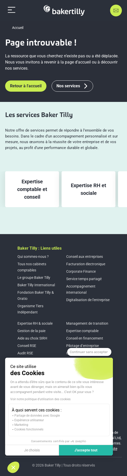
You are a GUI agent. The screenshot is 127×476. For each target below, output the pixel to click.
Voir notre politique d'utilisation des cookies (40, 399)
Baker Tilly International (36, 285)
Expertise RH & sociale (35, 323)
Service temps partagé (84, 279)
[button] (13, 467)
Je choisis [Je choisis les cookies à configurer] (32, 450)
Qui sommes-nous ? (33, 257)
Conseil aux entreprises (84, 257)
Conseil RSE (26, 346)
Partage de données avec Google (37, 415)
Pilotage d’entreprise (82, 346)
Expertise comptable (82, 331)
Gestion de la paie (31, 331)
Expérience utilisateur (29, 420)
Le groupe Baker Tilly (33, 278)
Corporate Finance (81, 271)
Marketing (21, 425)
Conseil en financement (84, 338)
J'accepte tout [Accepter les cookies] (85, 450)
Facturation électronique (85, 264)
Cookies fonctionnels (28, 429)
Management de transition (87, 323)
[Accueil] (64, 10)
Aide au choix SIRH (32, 338)
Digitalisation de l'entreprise (88, 300)
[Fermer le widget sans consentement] (89, 352)
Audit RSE (25, 353)
